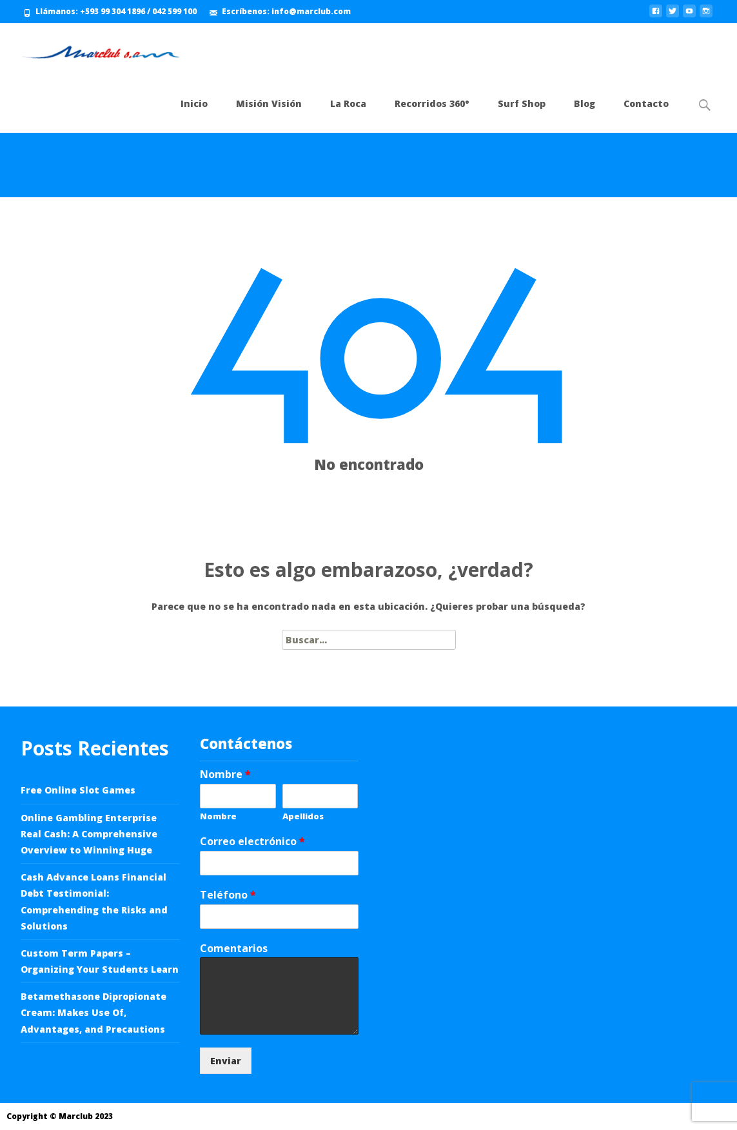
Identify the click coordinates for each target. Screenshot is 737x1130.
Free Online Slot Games (78, 790)
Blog (584, 103)
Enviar (225, 1061)
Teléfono (228, 895)
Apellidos (303, 816)
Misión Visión (269, 103)
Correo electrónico (252, 841)
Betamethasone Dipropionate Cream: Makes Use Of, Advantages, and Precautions (93, 1012)
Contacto (646, 103)
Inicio (194, 103)
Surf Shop (521, 103)
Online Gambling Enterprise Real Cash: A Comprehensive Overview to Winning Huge (89, 834)
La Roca (348, 103)
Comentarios (234, 948)
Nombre (225, 774)
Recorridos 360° (432, 103)
